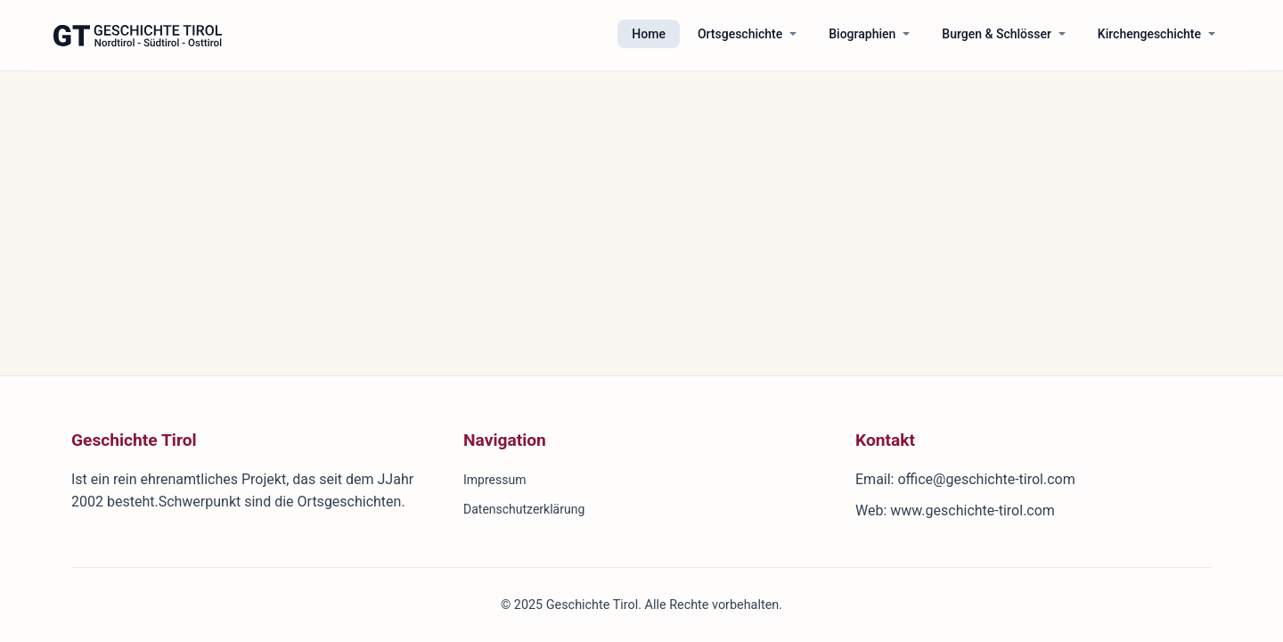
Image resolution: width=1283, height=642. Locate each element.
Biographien (862, 34)
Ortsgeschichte (740, 34)
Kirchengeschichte (1149, 34)
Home (649, 34)
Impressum (494, 480)
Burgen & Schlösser (996, 34)
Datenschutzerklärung (523, 509)
